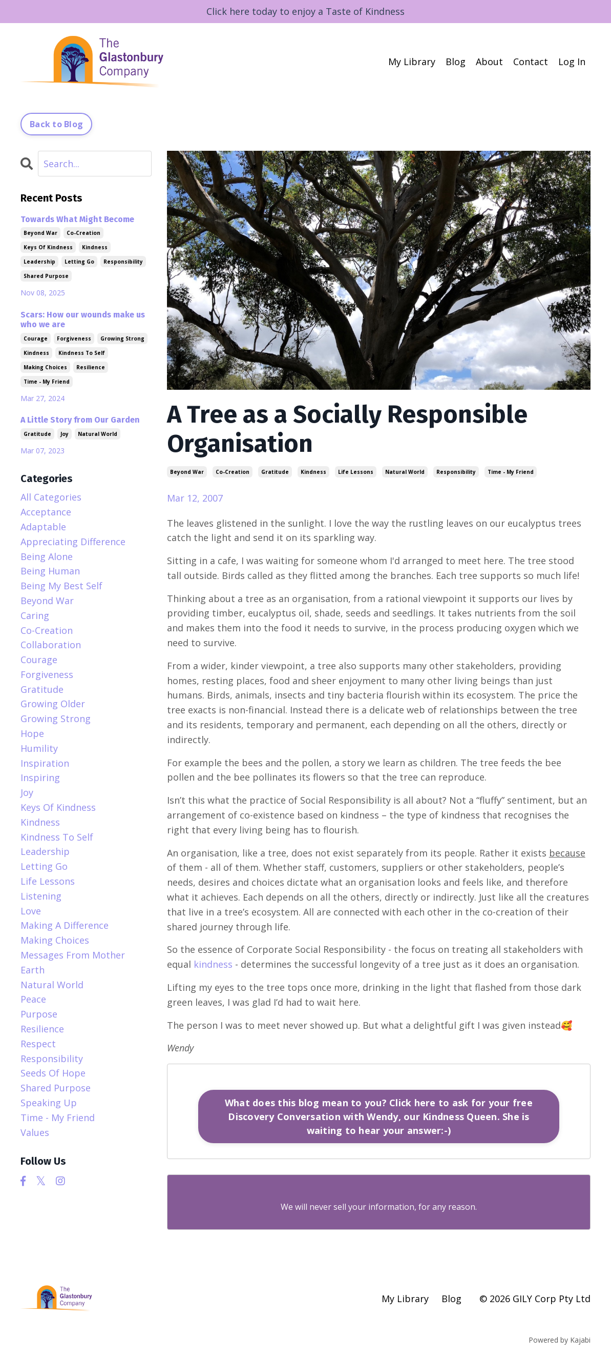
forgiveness (74, 338)
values (34, 1132)
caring (34, 615)
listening (40, 896)
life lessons (355, 471)
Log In (571, 61)
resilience (90, 367)
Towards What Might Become (77, 219)
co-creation (232, 471)
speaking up (48, 1102)
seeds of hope (53, 1073)
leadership (39, 261)
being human (50, 571)
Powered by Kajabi (560, 1340)
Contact (530, 61)
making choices (45, 367)
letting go (79, 261)
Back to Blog (56, 124)
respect (38, 1044)
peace (33, 999)
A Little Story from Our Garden (80, 420)
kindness (313, 471)
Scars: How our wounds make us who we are (82, 319)
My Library (411, 61)
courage (36, 338)
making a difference (64, 925)
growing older (52, 703)
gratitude (275, 471)
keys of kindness (48, 247)
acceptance (45, 512)
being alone (46, 556)
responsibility (456, 471)
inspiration (44, 763)
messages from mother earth (72, 962)
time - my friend (511, 471)
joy (64, 433)
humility (39, 748)
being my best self (61, 586)
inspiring (40, 777)
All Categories (50, 497)
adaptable (43, 527)
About (489, 61)
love (30, 911)
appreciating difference (72, 541)
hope (32, 733)
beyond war (187, 471)
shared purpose (46, 276)
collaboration (50, 645)
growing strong (122, 338)
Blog (456, 61)
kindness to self (81, 352)
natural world (405, 471)
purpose (38, 1014)
